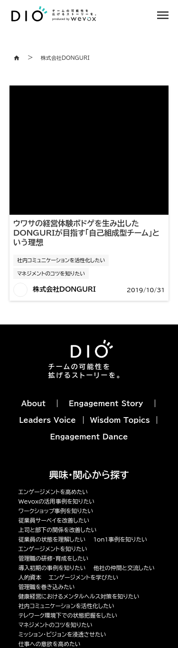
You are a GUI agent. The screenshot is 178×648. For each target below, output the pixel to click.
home (16, 58)
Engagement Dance (89, 436)
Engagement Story (106, 403)
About (33, 403)
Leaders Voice (47, 420)
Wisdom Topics (120, 420)
